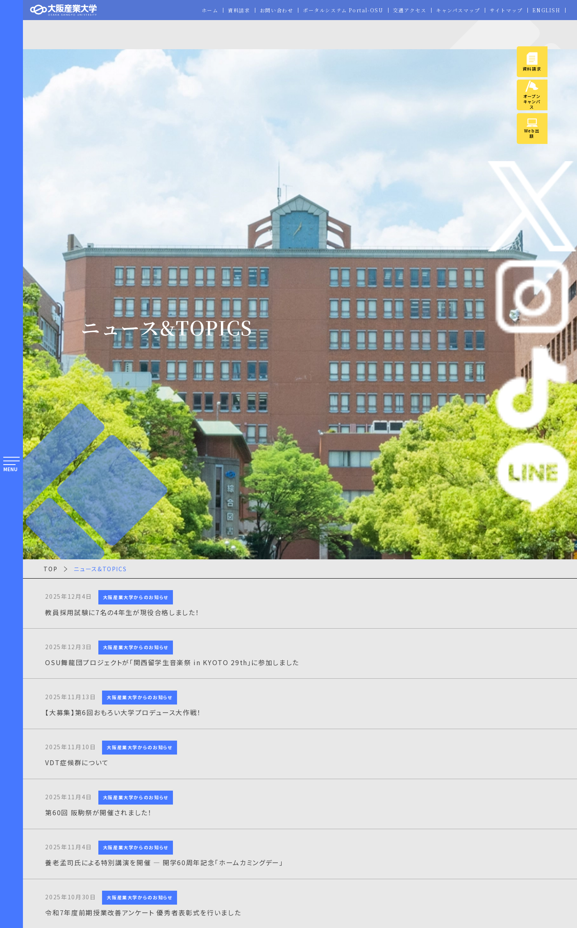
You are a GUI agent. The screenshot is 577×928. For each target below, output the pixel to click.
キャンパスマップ (458, 10)
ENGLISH (546, 10)
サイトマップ (506, 10)
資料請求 (238, 10)
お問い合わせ (275, 10)
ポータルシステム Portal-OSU (342, 10)
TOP (50, 569)
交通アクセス (409, 10)
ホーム (208, 10)
